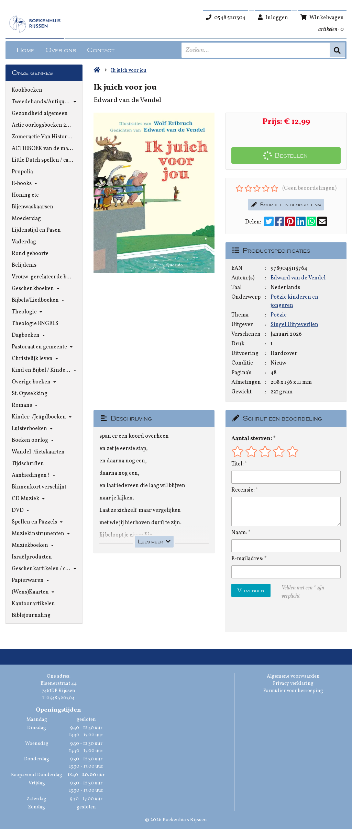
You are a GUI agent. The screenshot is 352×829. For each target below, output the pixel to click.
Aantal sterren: (251, 438)
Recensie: (243, 490)
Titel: (237, 464)
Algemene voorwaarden (293, 676)
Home (25, 50)
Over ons (60, 50)
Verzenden (251, 590)
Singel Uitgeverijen (294, 325)
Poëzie (279, 315)
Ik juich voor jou (128, 70)
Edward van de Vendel (298, 278)
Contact (100, 50)
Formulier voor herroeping (293, 691)
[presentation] (275, 616)
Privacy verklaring (293, 683)
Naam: (239, 533)
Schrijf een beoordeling (286, 205)
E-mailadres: (247, 559)
